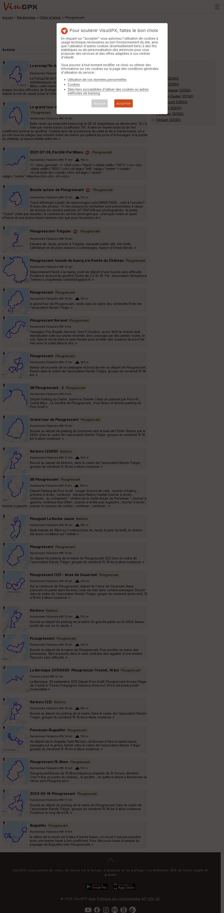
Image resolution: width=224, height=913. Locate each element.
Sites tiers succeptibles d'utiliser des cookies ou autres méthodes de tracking (108, 91)
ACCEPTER (124, 103)
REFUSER (99, 103)
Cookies (74, 84)
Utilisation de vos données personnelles (97, 79)
